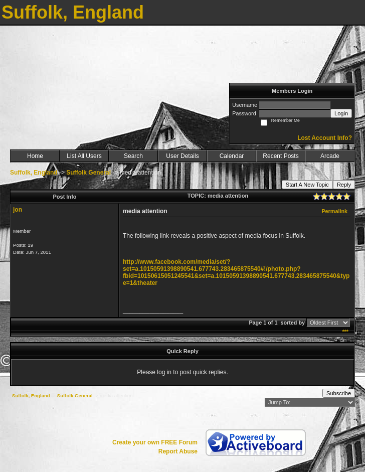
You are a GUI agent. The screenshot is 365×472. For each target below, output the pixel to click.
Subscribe (338, 393)
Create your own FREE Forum (155, 442)
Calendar (232, 156)
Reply (344, 185)
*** (345, 332)
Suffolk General (88, 172)
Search (133, 156)
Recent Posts (280, 156)
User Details (182, 156)
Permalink (334, 211)
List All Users (84, 156)
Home (35, 156)
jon (17, 209)
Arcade (329, 156)
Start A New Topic (307, 185)
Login (341, 113)
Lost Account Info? (324, 137)
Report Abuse (178, 451)
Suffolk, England (34, 172)
